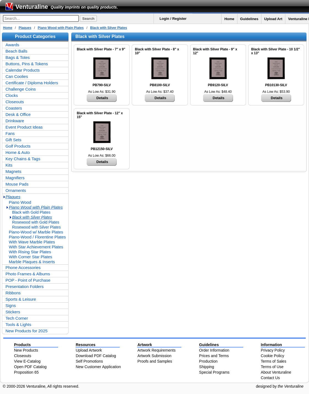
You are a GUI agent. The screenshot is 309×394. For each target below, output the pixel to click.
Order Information (214, 350)
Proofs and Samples (154, 361)
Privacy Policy (273, 350)
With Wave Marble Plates (32, 242)
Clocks (12, 95)
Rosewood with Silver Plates (36, 227)
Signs (11, 305)
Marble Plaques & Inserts (32, 261)
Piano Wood (20, 202)
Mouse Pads (17, 184)
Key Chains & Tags (23, 158)
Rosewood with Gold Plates (35, 222)
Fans (10, 133)
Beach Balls (16, 51)
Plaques (25, 28)
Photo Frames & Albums (28, 273)
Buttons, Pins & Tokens (27, 63)
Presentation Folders (24, 286)
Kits (9, 165)
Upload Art (273, 19)
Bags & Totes (18, 57)
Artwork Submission (154, 356)
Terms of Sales (273, 361)
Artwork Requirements (156, 350)
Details (102, 98)
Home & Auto (18, 152)
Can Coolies (17, 76)
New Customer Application (98, 367)
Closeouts (15, 101)
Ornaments (16, 190)
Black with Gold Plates (31, 212)
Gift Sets (13, 139)
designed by (279, 386)
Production (208, 361)
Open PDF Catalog (30, 367)
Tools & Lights (18, 324)
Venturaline (31, 6)
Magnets (13, 171)
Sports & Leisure (21, 299)
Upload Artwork (89, 350)
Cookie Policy (272, 356)
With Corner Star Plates (30, 256)
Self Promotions (89, 361)
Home (229, 19)
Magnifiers (15, 177)
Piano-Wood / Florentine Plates (37, 237)
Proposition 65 (26, 372)
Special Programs (214, 372)
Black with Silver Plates (108, 28)
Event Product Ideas (24, 127)
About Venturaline (276, 372)
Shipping (206, 367)
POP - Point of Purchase (28, 280)
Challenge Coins (21, 89)
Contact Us (270, 378)
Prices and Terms (214, 356)
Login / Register (173, 19)
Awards (12, 44)
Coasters (14, 108)
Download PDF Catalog (96, 356)
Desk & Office (18, 114)
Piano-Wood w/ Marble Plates (36, 232)
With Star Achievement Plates (36, 246)
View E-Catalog (27, 361)
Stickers (13, 311)
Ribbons (13, 292)
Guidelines (249, 19)
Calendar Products (23, 70)
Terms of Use (272, 367)
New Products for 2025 (27, 330)
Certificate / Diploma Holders (32, 82)
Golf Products (18, 146)
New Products (26, 350)
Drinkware (15, 120)
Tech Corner (17, 318)
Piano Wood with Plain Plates (61, 28)
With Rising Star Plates (30, 251)
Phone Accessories (23, 267)
